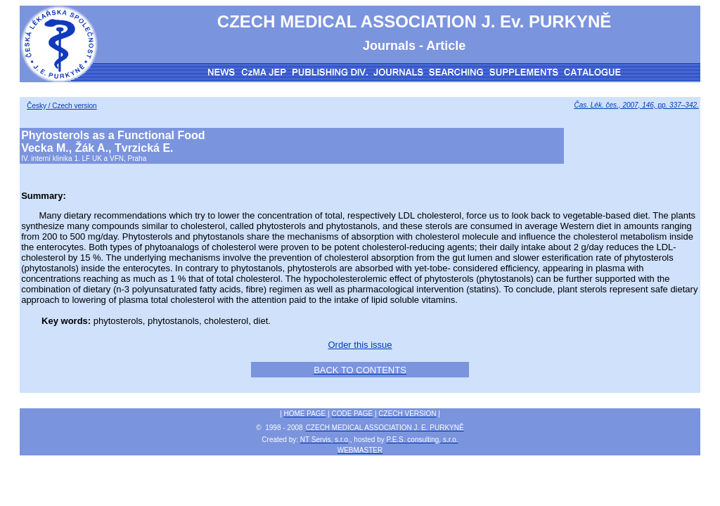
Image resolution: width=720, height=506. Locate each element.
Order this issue (360, 344)
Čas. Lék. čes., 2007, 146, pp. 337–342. (636, 105)
